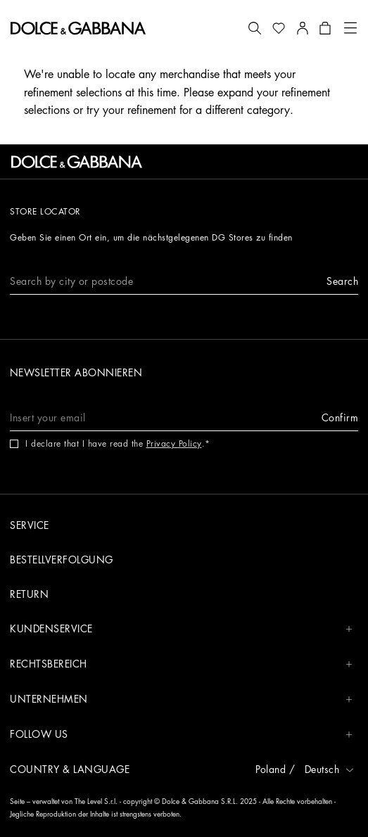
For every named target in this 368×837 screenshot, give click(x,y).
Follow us (181, 734)
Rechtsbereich (181, 664)
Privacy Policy (174, 444)
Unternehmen (181, 699)
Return (29, 594)
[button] (255, 28)
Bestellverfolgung (61, 560)
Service (29, 525)
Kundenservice (181, 629)
